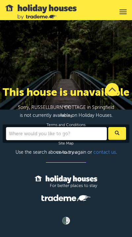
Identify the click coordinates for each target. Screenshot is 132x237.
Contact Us (66, 152)
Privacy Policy (66, 134)
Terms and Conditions (66, 124)
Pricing (66, 115)
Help (66, 106)
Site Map (66, 143)
